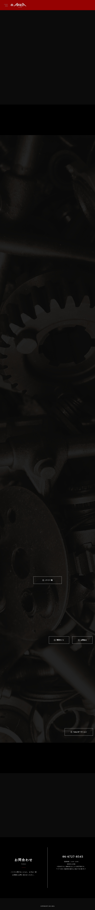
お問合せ (84, 640)
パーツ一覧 (49, 580)
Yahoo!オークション (80, 732)
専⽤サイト (60, 640)
